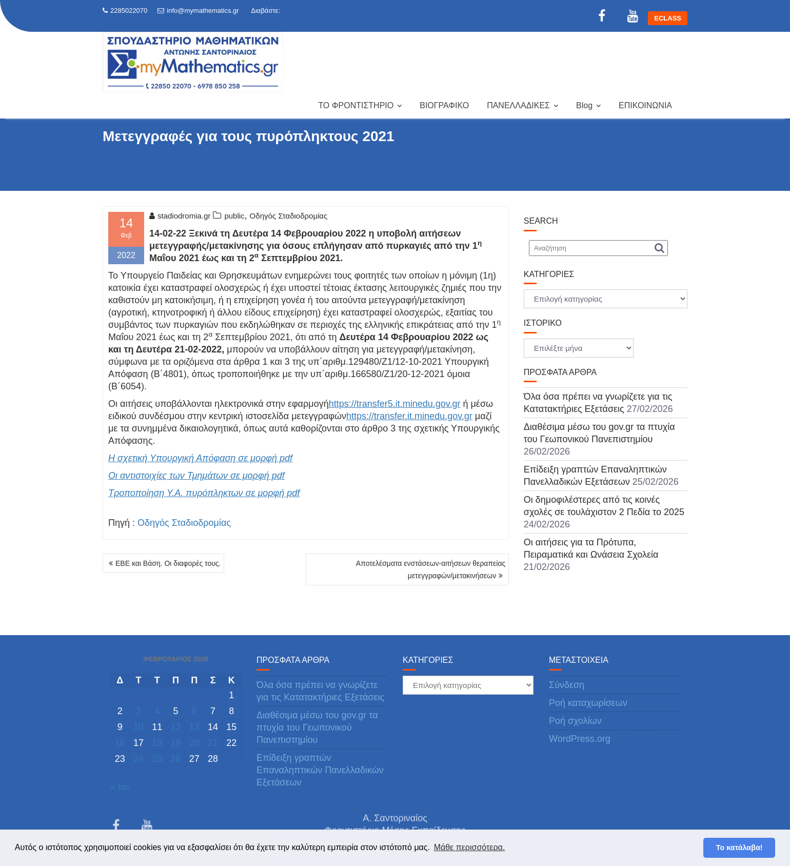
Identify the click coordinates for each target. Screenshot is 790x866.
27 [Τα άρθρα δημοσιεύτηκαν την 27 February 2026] (194, 759)
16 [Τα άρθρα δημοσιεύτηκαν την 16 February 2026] (120, 743)
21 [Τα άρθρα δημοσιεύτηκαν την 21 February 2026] (213, 743)
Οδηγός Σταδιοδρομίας (289, 215)
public (234, 215)
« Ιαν (120, 787)
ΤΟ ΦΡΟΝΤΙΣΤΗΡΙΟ (355, 105)
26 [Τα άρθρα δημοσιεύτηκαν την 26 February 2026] (175, 759)
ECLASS (667, 18)
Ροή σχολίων (575, 721)
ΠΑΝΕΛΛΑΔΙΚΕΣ (518, 105)
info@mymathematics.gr (198, 10)
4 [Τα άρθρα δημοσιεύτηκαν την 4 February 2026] (157, 711)
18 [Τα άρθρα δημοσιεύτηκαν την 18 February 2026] (157, 743)
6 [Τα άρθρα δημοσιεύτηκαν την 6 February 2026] (194, 711)
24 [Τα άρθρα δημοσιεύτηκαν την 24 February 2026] (138, 759)
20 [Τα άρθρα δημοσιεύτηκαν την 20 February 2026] (194, 743)
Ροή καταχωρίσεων (588, 703)
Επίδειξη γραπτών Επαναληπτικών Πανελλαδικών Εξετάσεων (320, 770)
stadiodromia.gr (179, 215)
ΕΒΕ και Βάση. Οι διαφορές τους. (168, 563)
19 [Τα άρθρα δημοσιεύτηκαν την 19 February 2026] (175, 743)
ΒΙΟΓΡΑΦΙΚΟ (444, 105)
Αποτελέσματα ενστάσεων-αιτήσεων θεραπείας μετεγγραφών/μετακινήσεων (430, 569)
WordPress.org (579, 739)
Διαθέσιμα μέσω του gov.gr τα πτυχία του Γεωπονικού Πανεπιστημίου (317, 727)
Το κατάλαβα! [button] (739, 847)
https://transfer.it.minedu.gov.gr (409, 416)
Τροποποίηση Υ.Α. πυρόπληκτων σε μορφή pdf (204, 493)
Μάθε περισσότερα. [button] (469, 847)
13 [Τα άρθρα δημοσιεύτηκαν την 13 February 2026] (194, 727)
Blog (584, 105)
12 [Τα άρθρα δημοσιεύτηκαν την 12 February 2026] (175, 727)
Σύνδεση (566, 685)
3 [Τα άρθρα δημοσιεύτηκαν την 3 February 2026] (138, 711)
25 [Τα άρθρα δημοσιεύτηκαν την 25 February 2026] (157, 759)
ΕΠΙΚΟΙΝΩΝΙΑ (645, 105)
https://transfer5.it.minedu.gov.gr (395, 404)
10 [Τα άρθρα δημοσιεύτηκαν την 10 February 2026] (138, 727)
